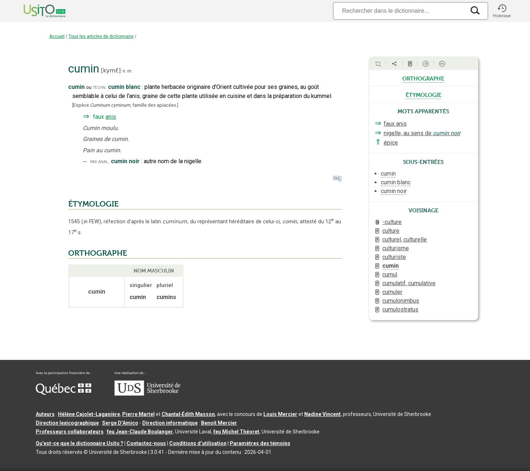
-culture (392, 222)
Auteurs (45, 414)
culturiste (394, 257)
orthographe (423, 78)
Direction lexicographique (67, 423)
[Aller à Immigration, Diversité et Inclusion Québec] (63, 393)
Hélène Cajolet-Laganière (89, 414)
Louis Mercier (280, 414)
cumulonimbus (400, 300)
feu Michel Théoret (236, 432)
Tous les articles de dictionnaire (101, 36)
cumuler (392, 292)
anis (110, 116)
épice (391, 142)
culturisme (395, 248)
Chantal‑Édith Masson (188, 414)
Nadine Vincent (322, 414)
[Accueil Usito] (36, 11)
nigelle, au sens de (422, 133)
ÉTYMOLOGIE (93, 204)
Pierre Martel (138, 414)
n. (124, 71)
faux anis (395, 123)
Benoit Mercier (219, 423)
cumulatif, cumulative (409, 283)
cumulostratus (400, 309)
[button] (502, 11)
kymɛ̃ (111, 70)
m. (129, 71)
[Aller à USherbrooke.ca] (147, 394)
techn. (100, 87)
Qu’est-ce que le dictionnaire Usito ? (79, 443)
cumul (389, 274)
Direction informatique (170, 423)
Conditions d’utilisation (198, 443)
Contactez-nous (146, 443)
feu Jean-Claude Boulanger (140, 432)
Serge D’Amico (120, 423)
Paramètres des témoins (260, 443)
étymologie (423, 94)
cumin (390, 265)
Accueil (57, 36)
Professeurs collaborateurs (70, 432)
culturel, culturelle (404, 239)
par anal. (99, 161)
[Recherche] (399, 11)
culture (390, 230)
